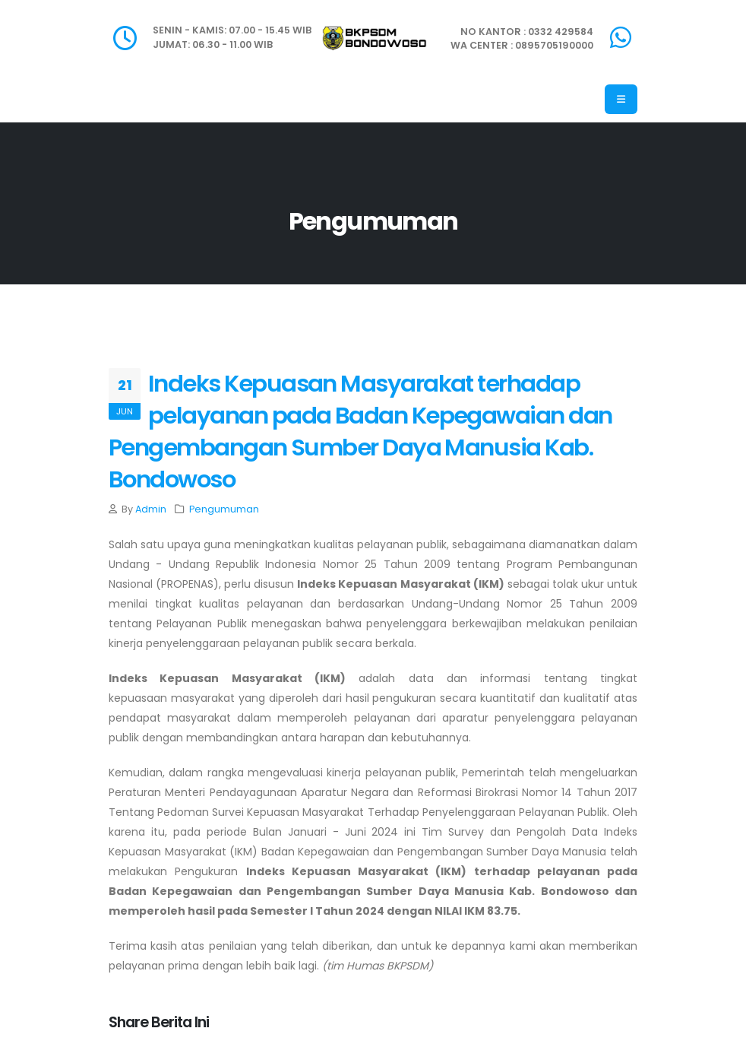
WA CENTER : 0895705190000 (521, 45)
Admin (150, 509)
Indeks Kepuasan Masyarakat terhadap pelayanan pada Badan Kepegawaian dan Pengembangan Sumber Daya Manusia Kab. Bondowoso (360, 431)
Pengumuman (224, 509)
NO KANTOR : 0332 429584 (526, 31)
